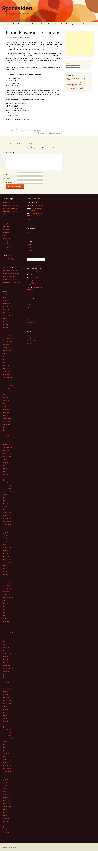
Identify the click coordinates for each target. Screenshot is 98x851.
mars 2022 (6, 439)
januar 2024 (6, 374)
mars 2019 (6, 544)
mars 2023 (6, 403)
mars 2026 (6, 297)
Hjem (3, 24)
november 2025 (7, 309)
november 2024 (7, 345)
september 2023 (8, 386)
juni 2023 (5, 395)
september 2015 (8, 668)
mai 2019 (5, 539)
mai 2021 (5, 468)
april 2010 (6, 833)
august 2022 (6, 424)
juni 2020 (5, 500)
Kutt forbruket (38, 202)
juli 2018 (5, 568)
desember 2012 (7, 765)
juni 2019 (5, 536)
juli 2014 (5, 709)
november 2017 (7, 592)
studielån (6, 244)
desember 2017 (7, 589)
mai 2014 (5, 715)
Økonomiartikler (46, 24)
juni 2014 (5, 712)
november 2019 (7, 521)
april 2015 (6, 683)
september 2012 (8, 774)
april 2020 (6, 506)
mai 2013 (5, 750)
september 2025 (8, 315)
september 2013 (8, 739)
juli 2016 (5, 639)
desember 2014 (7, 694)
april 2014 (6, 718)
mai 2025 (5, 327)
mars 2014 (6, 721)
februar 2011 (7, 824)
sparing (5, 241)
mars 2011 (6, 821)
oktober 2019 (7, 524)
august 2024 (6, 353)
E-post (8, 178)
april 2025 (6, 330)
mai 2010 (5, 830)
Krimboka (29, 250)
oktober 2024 (7, 347)
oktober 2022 (7, 418)
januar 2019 (6, 550)
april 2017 (6, 612)
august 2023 (6, 389)
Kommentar (10, 152)
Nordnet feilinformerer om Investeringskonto (23, 130)
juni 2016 (5, 642)
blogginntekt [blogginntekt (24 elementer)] (71, 78)
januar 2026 (6, 303)
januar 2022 (6, 445)
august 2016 (6, 636)
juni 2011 (5, 812)
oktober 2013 (7, 736)
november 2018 (7, 556)
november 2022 (7, 415)
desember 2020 (7, 483)
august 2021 (6, 459)
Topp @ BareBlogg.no (9, 259)
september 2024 (8, 350)
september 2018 (8, 562)
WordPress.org (31, 344)
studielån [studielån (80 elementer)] (77, 84)
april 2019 (6, 542)
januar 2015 (6, 692)
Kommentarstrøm (32, 341)
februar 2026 (7, 300)
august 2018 (6, 565)
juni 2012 (5, 783)
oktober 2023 (7, 383)
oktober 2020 (7, 489)
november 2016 (7, 627)
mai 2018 (5, 574)
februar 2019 (7, 547)
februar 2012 (7, 794)
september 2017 (8, 597)
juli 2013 (5, 744)
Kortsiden (30, 247)
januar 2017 (6, 621)
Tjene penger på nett (72, 24)
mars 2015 (6, 686)
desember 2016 (7, 624)
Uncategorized (25, 37)
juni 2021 (5, 465)
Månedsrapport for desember (11, 214)
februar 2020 (7, 512)
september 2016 (8, 633)
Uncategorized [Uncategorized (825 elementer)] (74, 88)
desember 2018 (7, 553)
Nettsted (9, 182)
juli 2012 (5, 780)
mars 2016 (6, 650)
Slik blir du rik (58, 24)
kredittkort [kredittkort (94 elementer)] (81, 78)
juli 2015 (5, 674)
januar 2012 (6, 797)
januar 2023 (6, 409)
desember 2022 (7, 412)
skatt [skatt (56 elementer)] (77, 81)
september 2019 (8, 527)
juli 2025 (5, 321)
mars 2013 (6, 756)
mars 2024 (6, 368)
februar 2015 (7, 689)
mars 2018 (6, 580)
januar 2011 (6, 827)
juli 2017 (5, 603)
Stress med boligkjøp (37, 205)
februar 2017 (7, 618)
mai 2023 (5, 397)
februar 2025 (7, 336)
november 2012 (7, 768)
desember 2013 (7, 730)
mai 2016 (5, 644)
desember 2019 (7, 518)
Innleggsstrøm (31, 338)
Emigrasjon (30, 244)
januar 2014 (6, 727)
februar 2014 (7, 724)
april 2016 (6, 647)
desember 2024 (7, 342)
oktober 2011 (7, 803)
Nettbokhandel (32, 24)
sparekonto (6, 238)
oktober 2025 (7, 312)
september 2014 (8, 703)
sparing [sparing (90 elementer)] (69, 84)
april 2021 (6, 471)
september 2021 (8, 456)
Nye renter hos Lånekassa (10, 208)
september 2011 (8, 806)
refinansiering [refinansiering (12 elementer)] (70, 82)
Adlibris (29, 232)
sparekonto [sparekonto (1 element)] (82, 82)
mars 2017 (6, 615)
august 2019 (6, 530)
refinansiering (7, 232)
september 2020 (8, 492)
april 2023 (6, 400)
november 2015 (7, 662)
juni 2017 (5, 606)
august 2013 (6, 741)
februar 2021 (7, 477)
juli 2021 (5, 462)
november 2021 (7, 450)
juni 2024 (5, 359)
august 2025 (6, 318)
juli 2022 (5, 427)
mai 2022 (5, 433)
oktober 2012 (7, 771)
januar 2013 (6, 762)
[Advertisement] (80, 43)
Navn (8, 174)
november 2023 (7, 380)
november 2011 (7, 800)
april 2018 (6, 577)
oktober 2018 (7, 559)
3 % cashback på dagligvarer (50, 133)
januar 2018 (6, 586)
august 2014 (6, 706)
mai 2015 (5, 680)
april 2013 (6, 753)
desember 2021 (7, 447)
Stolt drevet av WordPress (9, 847)
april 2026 (6, 295)
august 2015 (6, 671)
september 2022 (8, 421)
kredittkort (6, 229)
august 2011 (6, 809)
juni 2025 (5, 324)
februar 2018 (7, 583)
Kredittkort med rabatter (16, 24)
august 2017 (6, 600)
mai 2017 (5, 609)
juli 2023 (5, 392)
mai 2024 (5, 362)
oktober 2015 (7, 665)
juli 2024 (5, 356)
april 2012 (6, 789)
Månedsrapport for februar (11, 205)
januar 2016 (6, 656)
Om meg (85, 24)
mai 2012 (5, 786)
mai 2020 (5, 503)
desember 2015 (7, 659)
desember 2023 (7, 377)
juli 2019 (5, 533)
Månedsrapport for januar (10, 211)
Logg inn (29, 335)
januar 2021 (6, 480)
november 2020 (7, 486)
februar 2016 (7, 653)
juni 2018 (5, 571)
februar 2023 (7, 406)
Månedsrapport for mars (10, 202)
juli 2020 (5, 497)
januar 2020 (6, 515)
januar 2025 (6, 339)
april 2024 (6, 365)
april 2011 (6, 818)
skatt (4, 235)
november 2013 (7, 733)
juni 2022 (5, 430)
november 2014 (7, 697)
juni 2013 (5, 747)
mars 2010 (6, 836)
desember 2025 (7, 306)
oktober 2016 (7, 630)
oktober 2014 (7, 700)
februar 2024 (7, 371)
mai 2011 (5, 815)
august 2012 (6, 777)
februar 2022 (7, 442)
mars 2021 (6, 474)
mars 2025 (6, 333)
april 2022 (6, 436)
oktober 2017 (7, 594)
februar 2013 (7, 759)
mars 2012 (6, 791)
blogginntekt (7, 226)
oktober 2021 (7, 453)
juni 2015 (5, 677)
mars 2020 (6, 509)
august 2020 (6, 494)
